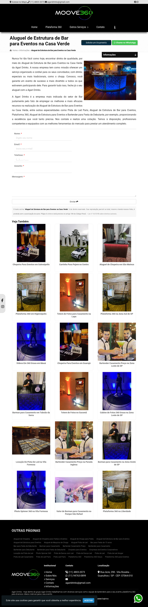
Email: (18, 144)
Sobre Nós (51, 575)
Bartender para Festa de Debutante (51, 550)
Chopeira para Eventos (77, 550)
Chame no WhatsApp (125, 42)
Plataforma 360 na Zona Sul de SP (117, 314)
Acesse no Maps (19, 2)
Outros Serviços (79, 27)
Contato (100, 27)
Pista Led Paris (60, 557)
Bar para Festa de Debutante (25, 546)
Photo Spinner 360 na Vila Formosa (31, 511)
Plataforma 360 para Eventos (117, 557)
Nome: (18, 133)
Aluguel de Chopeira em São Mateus (117, 264)
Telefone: (19, 155)
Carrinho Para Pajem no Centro (74, 264)
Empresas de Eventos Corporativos (103, 550)
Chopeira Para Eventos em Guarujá (74, 363)
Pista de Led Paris (43, 557)
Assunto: (19, 166)
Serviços (50, 579)
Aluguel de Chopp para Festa (82, 539)
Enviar (74, 201)
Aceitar (88, 600)
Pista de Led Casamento (23, 557)
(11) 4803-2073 (37, 2)
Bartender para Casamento (99, 546)
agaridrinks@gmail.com (58, 2)
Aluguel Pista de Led (79, 542)
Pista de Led (100, 553)
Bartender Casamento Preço (74, 546)
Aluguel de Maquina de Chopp (56, 542)
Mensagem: (18, 176)
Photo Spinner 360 (43, 553)
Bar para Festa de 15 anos (101, 542)
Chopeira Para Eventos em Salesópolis (31, 264)
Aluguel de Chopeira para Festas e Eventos (50, 539)
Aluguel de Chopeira (22, 539)
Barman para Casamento (49, 546)
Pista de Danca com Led (64, 553)
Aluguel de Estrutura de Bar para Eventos (112, 539)
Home (34, 27)
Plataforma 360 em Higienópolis (31, 314)
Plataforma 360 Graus (93, 557)
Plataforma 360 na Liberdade (117, 511)
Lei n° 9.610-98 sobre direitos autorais (102, 214)
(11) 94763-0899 (77, 575)
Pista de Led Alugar (115, 553)
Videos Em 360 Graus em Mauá (31, 363)
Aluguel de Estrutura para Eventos (27, 542)
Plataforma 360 (54, 27)
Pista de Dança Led (84, 553)
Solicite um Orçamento (96, 42)
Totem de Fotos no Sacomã (74, 412)
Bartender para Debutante (24, 550)
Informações (52, 586)
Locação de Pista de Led (23, 553)
